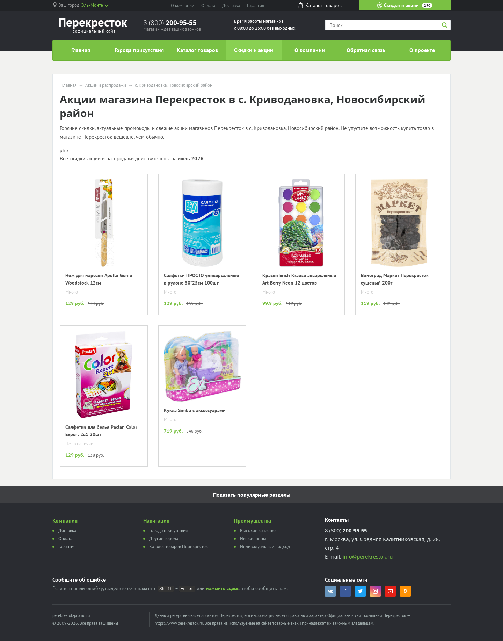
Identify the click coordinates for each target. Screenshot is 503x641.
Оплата (208, 5)
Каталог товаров (197, 49)
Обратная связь (366, 49)
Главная (80, 49)
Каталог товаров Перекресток (178, 546)
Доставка (231, 5)
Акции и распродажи (105, 85)
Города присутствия (139, 49)
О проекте (422, 49)
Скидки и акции (404, 5)
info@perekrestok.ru (368, 556)
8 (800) (170, 22)
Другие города (163, 538)
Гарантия (255, 5)
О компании (182, 5)
